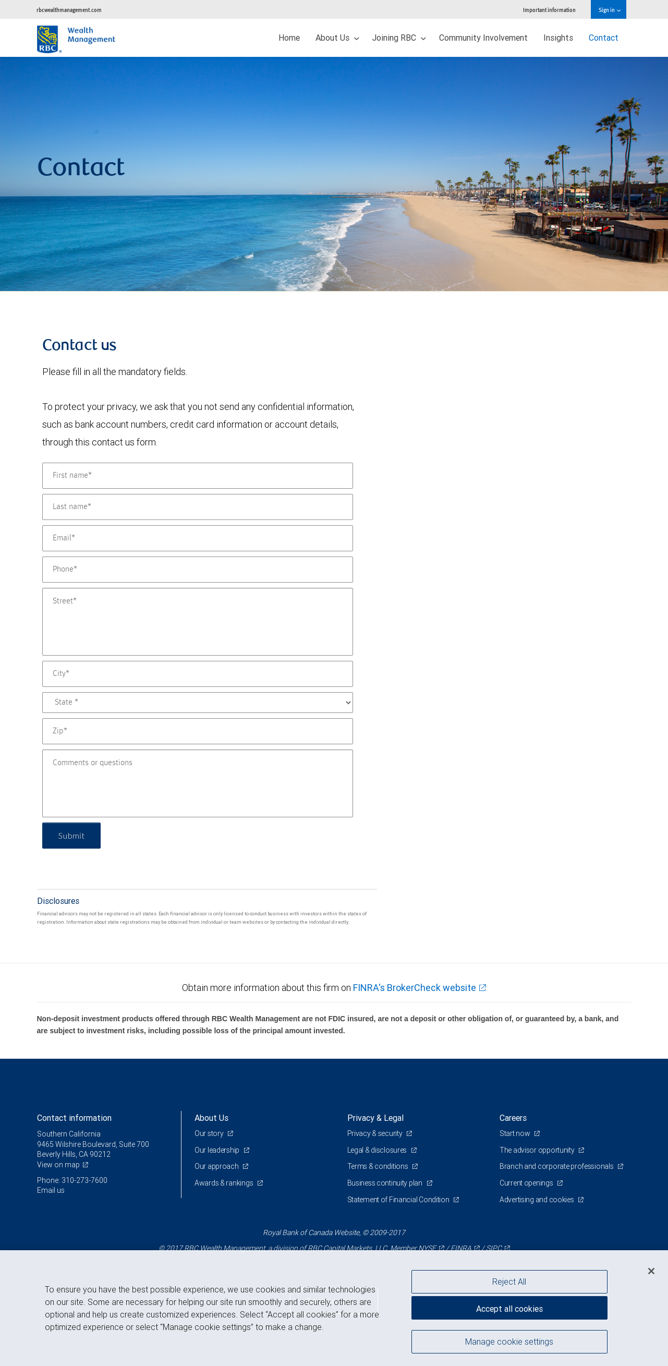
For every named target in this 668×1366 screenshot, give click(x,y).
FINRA (461, 1248)
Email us (51, 1190)
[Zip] (197, 731)
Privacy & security (375, 1133)
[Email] (197, 538)
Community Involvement (483, 37)
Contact (603, 37)
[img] (334, 174)
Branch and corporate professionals (557, 1166)
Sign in (609, 9)
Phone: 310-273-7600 (72, 1180)
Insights (558, 37)
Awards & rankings (224, 1183)
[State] (197, 702)
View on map (58, 1164)
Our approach (217, 1166)
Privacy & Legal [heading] (375, 1118)
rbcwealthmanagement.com (69, 9)
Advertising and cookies (537, 1199)
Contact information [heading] (74, 1118)
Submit (71, 835)
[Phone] (197, 570)
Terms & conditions (378, 1166)
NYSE (427, 1248)
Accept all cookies (509, 1308)
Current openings (527, 1183)
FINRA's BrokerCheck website (414, 988)
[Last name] (197, 507)
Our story (210, 1133)
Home (289, 37)
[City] (197, 674)
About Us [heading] (211, 1118)
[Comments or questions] (197, 783)
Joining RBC (399, 37)
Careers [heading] (513, 1118)
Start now (515, 1133)
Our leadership (218, 1150)
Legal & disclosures (377, 1150)
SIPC (494, 1248)
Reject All (509, 1281)
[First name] (197, 476)
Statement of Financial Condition (399, 1199)
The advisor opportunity (538, 1150)
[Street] (197, 622)
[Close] (651, 1271)
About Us (337, 37)
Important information (549, 9)
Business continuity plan (385, 1183)
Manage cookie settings (509, 1341)
